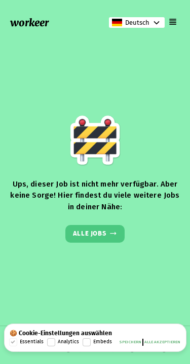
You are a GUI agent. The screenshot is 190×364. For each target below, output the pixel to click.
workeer (29, 22)
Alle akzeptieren (162, 342)
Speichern (130, 342)
